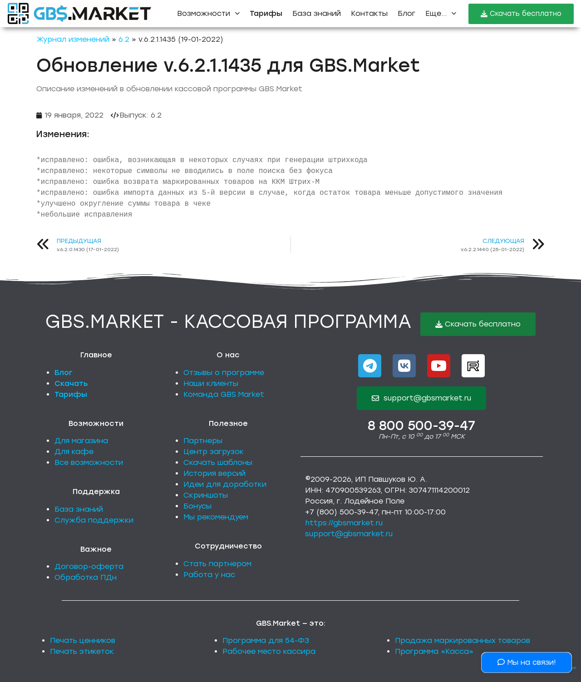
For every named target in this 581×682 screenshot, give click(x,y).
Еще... (440, 13)
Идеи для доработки (224, 484)
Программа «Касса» (434, 651)
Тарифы (70, 394)
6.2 (123, 39)
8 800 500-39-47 (421, 425)
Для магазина (81, 440)
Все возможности (88, 462)
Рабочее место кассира (268, 651)
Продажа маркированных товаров (462, 640)
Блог (406, 13)
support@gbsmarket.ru (349, 533)
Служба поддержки (93, 520)
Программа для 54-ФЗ (265, 640)
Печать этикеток (82, 651)
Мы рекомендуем (215, 517)
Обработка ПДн (85, 577)
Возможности (208, 13)
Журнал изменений (72, 39)
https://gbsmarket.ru (344, 523)
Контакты (369, 13)
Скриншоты (205, 495)
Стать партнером (217, 563)
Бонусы (197, 506)
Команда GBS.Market (223, 394)
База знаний (316, 13)
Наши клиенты (210, 383)
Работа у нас (209, 574)
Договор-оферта (88, 566)
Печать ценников (82, 640)
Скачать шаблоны (217, 462)
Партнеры (202, 440)
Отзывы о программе (223, 372)
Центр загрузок (213, 451)
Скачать (71, 383)
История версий (214, 473)
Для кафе (74, 451)
